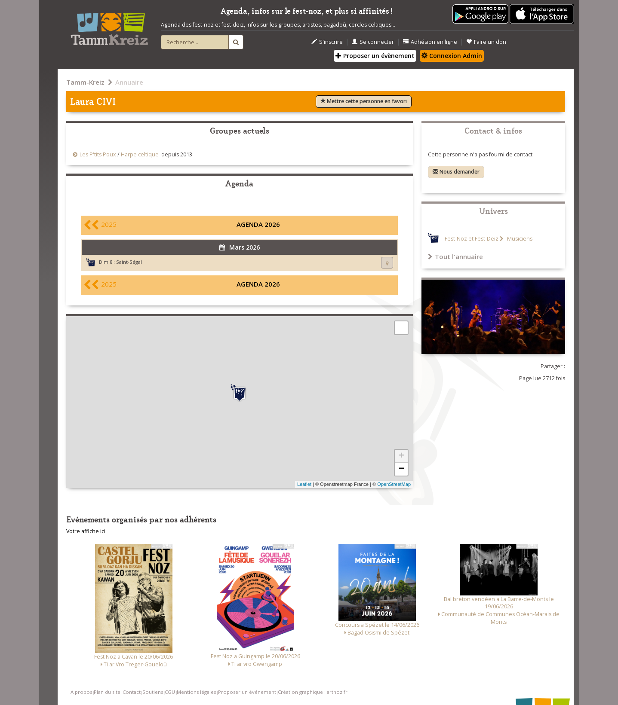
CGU (170, 692)
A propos (81, 692)
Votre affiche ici (85, 531)
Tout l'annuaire (455, 256)
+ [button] (401, 456)
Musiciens (519, 238)
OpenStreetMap (394, 484)
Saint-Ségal (129, 262)
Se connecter (373, 42)
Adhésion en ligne (430, 42)
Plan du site (107, 692)
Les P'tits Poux (98, 154)
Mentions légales (196, 692)
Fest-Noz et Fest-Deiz (471, 238)
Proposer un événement (247, 692)
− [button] (401, 469)
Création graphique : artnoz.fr (312, 692)
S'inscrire (327, 42)
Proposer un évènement (375, 56)
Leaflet (304, 484)
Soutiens (152, 692)
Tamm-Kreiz (85, 82)
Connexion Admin (451, 56)
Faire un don (486, 42)
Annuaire (129, 82)
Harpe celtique (140, 154)
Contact (132, 692)
